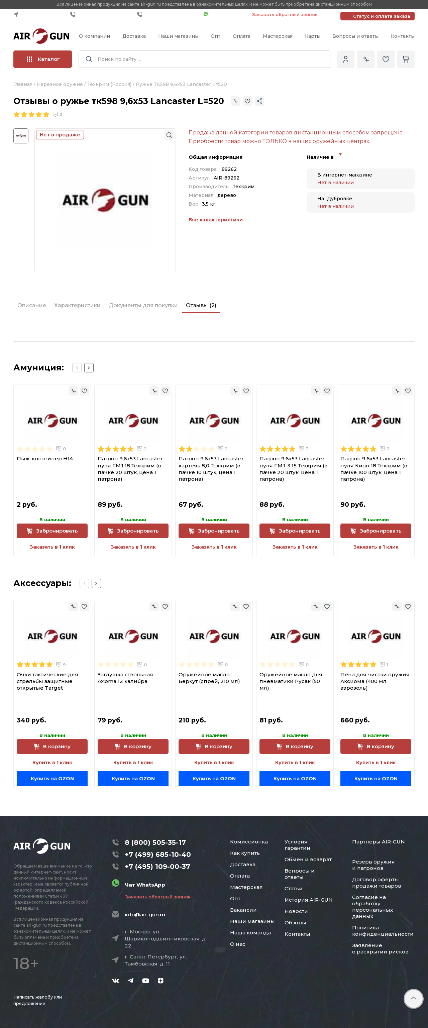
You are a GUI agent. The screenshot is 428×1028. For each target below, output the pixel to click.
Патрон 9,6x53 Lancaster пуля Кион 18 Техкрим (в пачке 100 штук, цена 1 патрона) (373, 468)
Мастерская (278, 36)
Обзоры (295, 922)
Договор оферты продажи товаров (376, 882)
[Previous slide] (77, 367)
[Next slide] (89, 367)
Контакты (403, 36)
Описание (31, 305)
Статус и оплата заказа (381, 16)
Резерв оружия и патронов (373, 865)
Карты (312, 36)
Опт (215, 36)
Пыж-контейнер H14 (45, 458)
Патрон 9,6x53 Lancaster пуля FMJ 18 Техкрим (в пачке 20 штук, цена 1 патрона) (130, 468)
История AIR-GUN (309, 900)
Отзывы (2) (201, 305)
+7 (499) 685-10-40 (102, 14)
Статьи (294, 888)
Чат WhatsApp (224, 14)
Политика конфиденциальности (383, 930)
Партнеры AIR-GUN (378, 841)
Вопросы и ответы (355, 36)
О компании (94, 36)
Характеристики (77, 305)
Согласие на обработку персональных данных (372, 906)
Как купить (245, 853)
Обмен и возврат (308, 859)
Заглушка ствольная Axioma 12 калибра (125, 677)
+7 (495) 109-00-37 (168, 14)
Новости (296, 911)
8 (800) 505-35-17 (155, 842)
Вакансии (243, 910)
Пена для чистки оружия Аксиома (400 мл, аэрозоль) (375, 681)
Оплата (241, 36)
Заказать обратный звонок (285, 14)
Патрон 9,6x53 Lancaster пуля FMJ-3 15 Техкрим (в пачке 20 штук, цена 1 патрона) (293, 468)
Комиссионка (249, 841)
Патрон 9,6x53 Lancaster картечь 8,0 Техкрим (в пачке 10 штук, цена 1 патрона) (211, 468)
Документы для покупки (143, 305)
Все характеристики (216, 220)
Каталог (43, 59)
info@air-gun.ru (145, 914)
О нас (237, 944)
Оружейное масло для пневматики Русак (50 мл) (290, 681)
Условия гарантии (297, 844)
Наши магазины (178, 36)
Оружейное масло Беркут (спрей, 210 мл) (209, 677)
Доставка (134, 36)
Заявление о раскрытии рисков (380, 948)
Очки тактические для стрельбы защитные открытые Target (47, 681)
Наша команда (250, 932)
